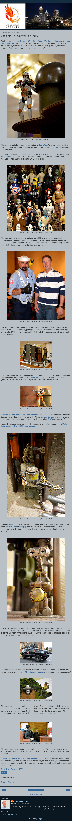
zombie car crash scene (32, 377)
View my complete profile (9, 814)
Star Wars (43, 145)
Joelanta (11, 524)
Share (4, 772)
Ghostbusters (30, 672)
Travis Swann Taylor (20, 801)
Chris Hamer (11, 527)
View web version (36, 794)
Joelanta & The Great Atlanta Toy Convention (39, 41)
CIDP (50, 419)
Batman (40, 672)
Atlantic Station (7, 157)
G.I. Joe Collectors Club (51, 417)
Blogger (40, 819)
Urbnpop (22, 527)
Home (36, 790)
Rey (56, 147)
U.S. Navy (16, 330)
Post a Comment (9, 782)
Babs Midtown (14, 48)
